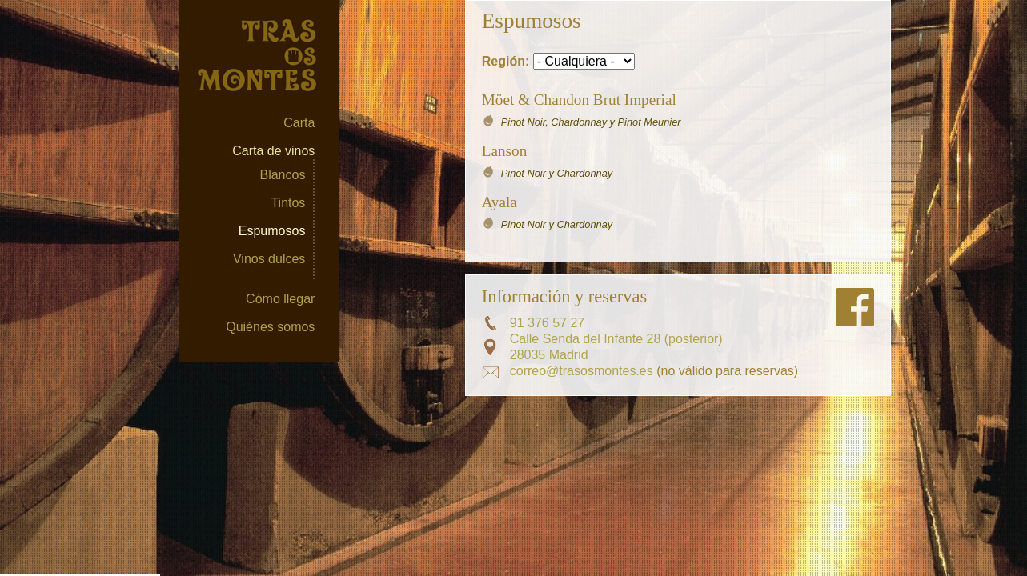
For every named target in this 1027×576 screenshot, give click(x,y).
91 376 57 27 (547, 323)
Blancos (282, 175)
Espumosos (272, 231)
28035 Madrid (549, 355)
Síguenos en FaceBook (855, 307)
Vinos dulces (269, 259)
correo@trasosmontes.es (581, 371)
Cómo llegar (280, 299)
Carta (299, 123)
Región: (507, 61)
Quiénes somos (270, 327)
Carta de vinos (273, 151)
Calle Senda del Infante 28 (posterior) (616, 339)
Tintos (288, 203)
